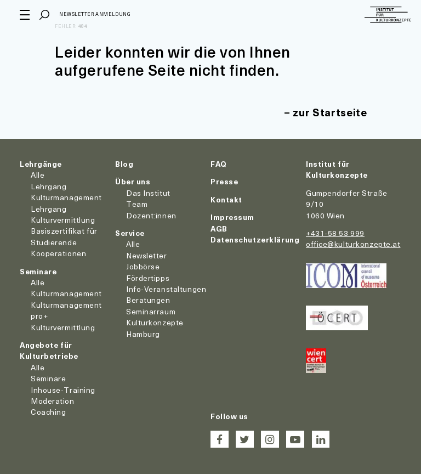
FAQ (218, 164)
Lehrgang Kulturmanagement (66, 191)
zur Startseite (330, 112)
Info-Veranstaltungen (166, 289)
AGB (218, 228)
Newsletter (146, 255)
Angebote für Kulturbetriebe (49, 350)
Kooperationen (58, 253)
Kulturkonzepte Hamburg (155, 328)
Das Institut (148, 193)
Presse (224, 181)
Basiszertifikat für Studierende (64, 236)
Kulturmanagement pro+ (66, 310)
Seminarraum (150, 311)
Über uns (132, 181)
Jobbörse (143, 266)
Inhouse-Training (63, 390)
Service (130, 233)
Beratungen (148, 300)
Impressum (232, 217)
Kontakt (226, 199)
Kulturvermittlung (63, 327)
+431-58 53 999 (335, 233)
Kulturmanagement (66, 293)
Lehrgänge (41, 164)
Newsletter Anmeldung (94, 14)
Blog (124, 164)
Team (136, 204)
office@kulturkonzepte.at (353, 244)
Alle (37, 174)
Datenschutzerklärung (254, 239)
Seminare (38, 271)
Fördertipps (147, 278)
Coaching (48, 411)
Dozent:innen (151, 215)
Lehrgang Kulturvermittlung (63, 214)
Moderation (53, 401)
